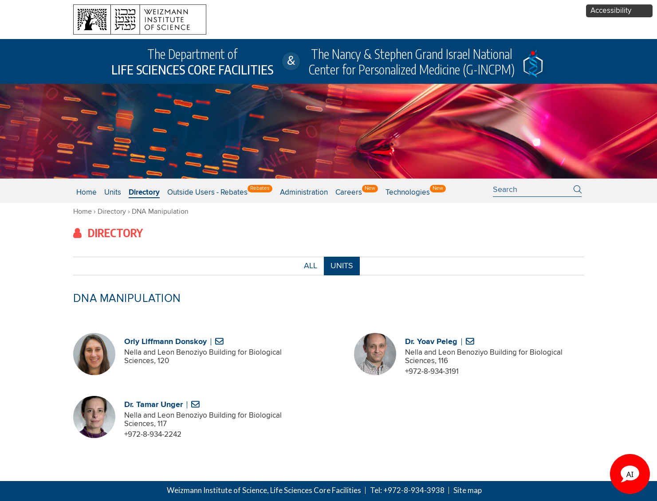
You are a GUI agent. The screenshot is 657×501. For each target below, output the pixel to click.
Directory (144, 192)
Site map (467, 490)
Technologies (408, 192)
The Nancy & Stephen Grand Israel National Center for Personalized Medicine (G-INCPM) (412, 61)
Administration (304, 192)
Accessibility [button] (610, 11)
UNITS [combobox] (341, 266)
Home (86, 192)
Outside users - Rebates (207, 192)
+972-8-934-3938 (414, 490)
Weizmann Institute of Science (217, 490)
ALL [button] (311, 268)
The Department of (192, 61)
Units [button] (112, 192)
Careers (348, 192)
